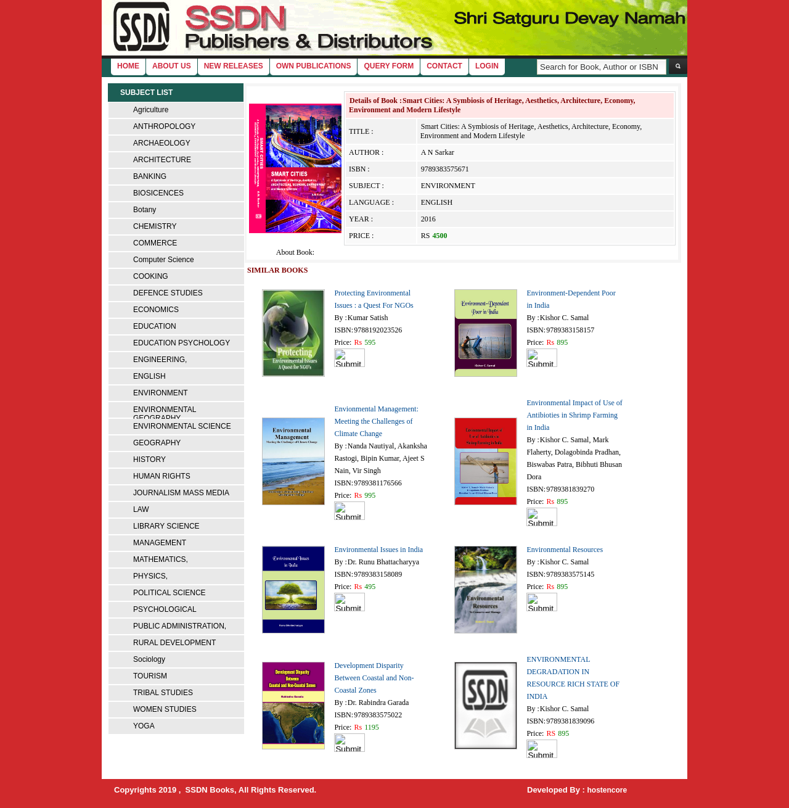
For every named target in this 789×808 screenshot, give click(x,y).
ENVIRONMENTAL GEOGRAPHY (164, 414)
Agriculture (150, 109)
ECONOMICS (156, 309)
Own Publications (313, 66)
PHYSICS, (150, 576)
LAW (141, 509)
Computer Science (163, 259)
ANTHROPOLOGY (164, 126)
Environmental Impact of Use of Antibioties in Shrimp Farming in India (574, 415)
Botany (144, 209)
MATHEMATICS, (160, 559)
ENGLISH (149, 376)
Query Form (389, 66)
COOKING (150, 276)
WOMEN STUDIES (165, 709)
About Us (171, 66)
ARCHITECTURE (162, 159)
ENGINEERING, (160, 359)
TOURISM (150, 676)
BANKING (149, 176)
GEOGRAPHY (157, 443)
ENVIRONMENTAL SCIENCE (182, 426)
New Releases (233, 66)
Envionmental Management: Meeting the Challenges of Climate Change (376, 421)
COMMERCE (155, 243)
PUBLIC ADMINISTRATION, (179, 626)
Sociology (149, 659)
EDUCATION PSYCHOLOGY (181, 343)
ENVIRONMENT (160, 393)
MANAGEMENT (159, 542)
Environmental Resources (564, 549)
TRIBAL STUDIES (163, 692)
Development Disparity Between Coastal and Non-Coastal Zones (374, 678)
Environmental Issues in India (378, 549)
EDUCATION (154, 326)
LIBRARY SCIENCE (166, 526)
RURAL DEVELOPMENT (174, 642)
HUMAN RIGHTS (161, 476)
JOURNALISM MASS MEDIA (181, 493)
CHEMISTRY (154, 226)
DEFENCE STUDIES (168, 293)
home (128, 66)
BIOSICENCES (158, 193)
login (487, 66)
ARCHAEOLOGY (161, 143)
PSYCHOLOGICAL (165, 609)
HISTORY (149, 459)
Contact (444, 66)
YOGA (144, 726)
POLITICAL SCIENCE (169, 592)
